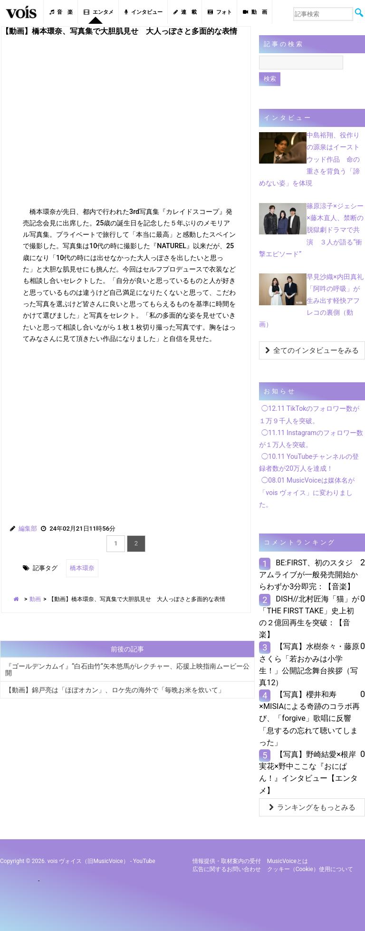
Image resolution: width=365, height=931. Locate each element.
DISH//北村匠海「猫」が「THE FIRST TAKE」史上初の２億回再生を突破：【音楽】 (309, 617)
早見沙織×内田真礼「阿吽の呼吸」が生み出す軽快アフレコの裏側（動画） (311, 301)
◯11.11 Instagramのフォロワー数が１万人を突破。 (311, 438)
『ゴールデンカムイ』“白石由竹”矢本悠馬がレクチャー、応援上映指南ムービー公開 (127, 669)
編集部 (28, 528)
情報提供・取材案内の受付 (226, 861)
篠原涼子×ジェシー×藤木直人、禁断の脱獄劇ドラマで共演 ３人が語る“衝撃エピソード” (311, 230)
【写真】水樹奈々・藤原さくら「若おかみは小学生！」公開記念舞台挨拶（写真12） (309, 664)
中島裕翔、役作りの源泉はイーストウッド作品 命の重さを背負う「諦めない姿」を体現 (309, 159)
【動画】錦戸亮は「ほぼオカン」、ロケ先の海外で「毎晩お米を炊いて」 (115, 690)
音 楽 (61, 12)
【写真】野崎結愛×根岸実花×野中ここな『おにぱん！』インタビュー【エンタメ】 (308, 772)
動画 (35, 599)
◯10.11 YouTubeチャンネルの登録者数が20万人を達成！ (309, 462)
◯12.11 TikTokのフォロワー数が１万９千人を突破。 (309, 414)
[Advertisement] (125, 426)
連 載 (185, 12)
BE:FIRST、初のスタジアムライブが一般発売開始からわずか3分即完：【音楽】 (308, 574)
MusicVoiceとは (287, 861)
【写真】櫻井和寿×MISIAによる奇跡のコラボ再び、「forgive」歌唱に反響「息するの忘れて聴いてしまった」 (309, 718)
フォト (220, 12)
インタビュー (144, 12)
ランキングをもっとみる (312, 807)
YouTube (144, 861)
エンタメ (99, 12)
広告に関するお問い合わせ (226, 869)
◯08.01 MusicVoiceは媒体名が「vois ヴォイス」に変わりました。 (306, 492)
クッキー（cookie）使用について (310, 869)
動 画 (255, 12)
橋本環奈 (82, 568)
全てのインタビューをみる (312, 350)
